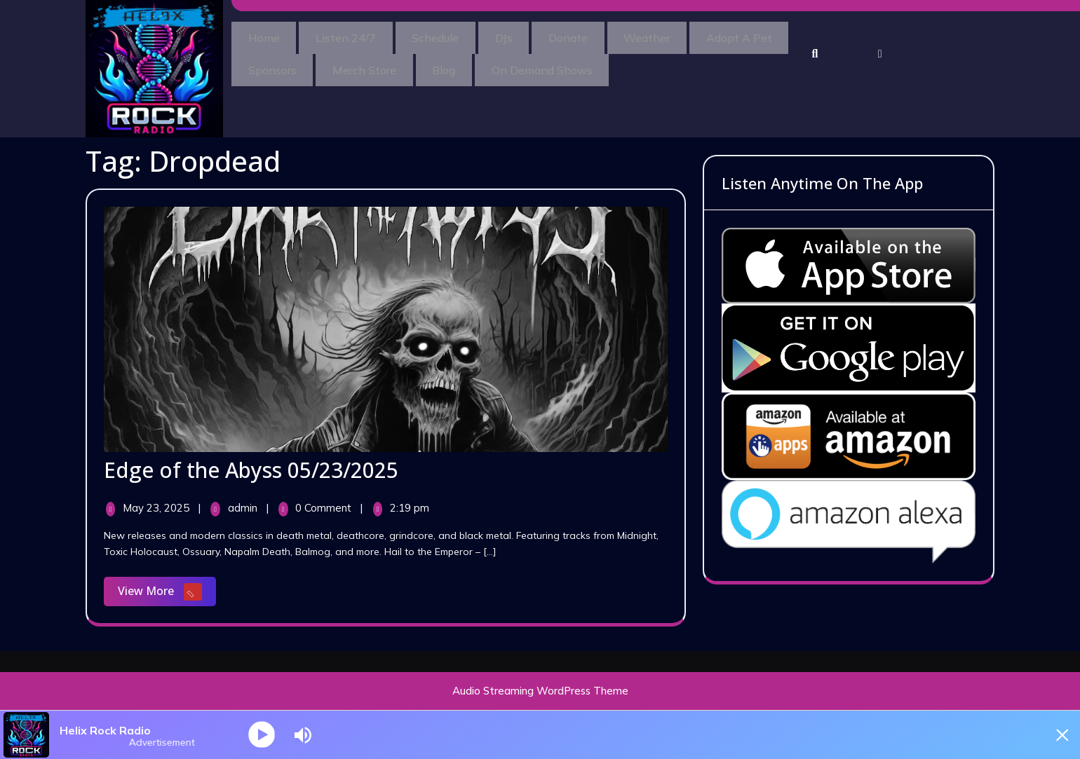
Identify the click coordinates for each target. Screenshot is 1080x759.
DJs (535, 36)
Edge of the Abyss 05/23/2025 (251, 470)
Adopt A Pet (285, 64)
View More (167, 592)
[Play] (263, 735)
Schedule (457, 36)
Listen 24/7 (359, 36)
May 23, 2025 (157, 507)
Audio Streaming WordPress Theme (540, 690)
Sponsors (387, 64)
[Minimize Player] (1055, 735)
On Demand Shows (683, 64)
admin (244, 507)
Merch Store (488, 64)
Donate (608, 36)
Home (268, 36)
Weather (696, 36)
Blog (576, 64)
